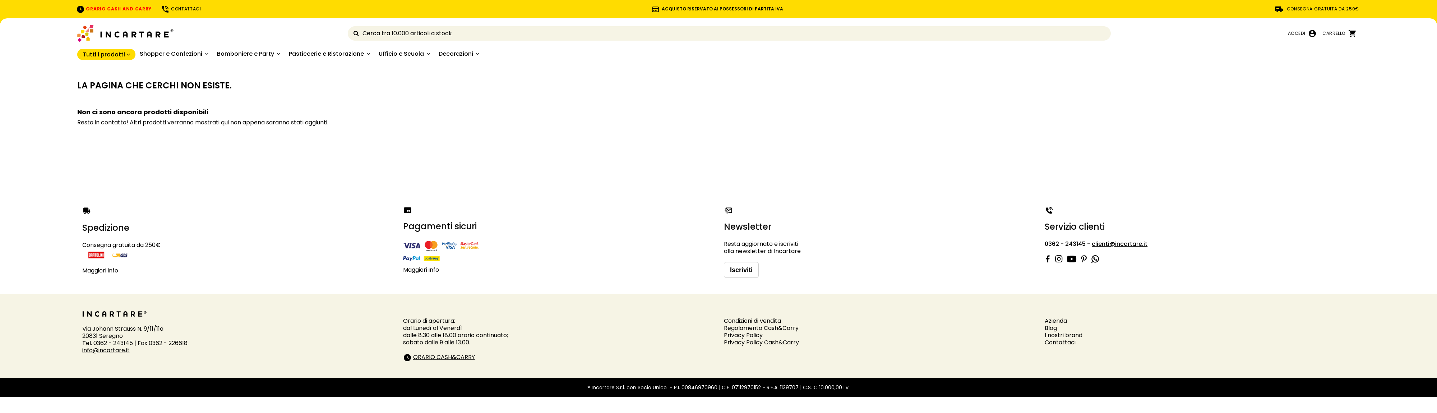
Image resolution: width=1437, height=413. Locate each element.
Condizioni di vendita (752, 321)
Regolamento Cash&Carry (761, 328)
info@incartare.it (106, 350)
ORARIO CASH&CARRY (444, 357)
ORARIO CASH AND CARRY (114, 9)
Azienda (1056, 321)
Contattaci (1060, 342)
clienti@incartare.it (1119, 244)
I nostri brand (1063, 335)
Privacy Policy (743, 335)
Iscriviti (741, 270)
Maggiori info (100, 270)
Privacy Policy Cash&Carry (761, 342)
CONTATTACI (181, 9)
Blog (1051, 328)
